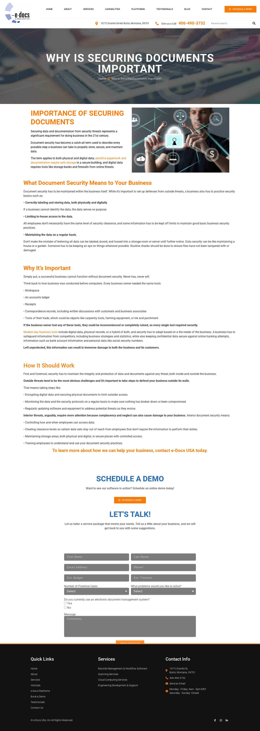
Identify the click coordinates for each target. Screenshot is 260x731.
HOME (49, 9)
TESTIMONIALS (164, 9)
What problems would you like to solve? (156, 633)
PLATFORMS (138, 9)
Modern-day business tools (40, 332)
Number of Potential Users (81, 633)
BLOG (187, 9)
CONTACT (207, 9)
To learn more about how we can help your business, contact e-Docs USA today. (130, 450)
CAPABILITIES (112, 9)
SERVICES (88, 9)
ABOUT (68, 9)
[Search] (254, 23)
